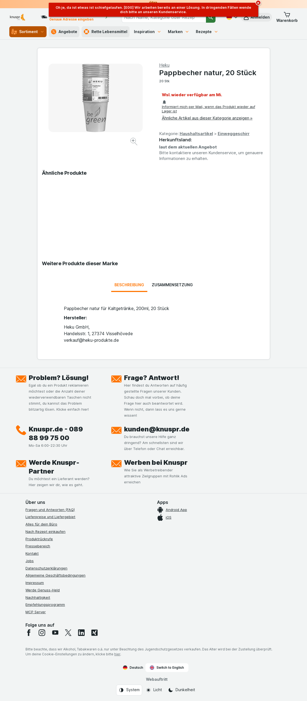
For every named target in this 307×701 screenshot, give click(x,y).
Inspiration (147, 31)
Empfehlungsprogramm (45, 604)
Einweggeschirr (233, 133)
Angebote (64, 31)
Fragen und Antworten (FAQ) (50, 509)
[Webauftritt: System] (129, 690)
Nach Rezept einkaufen (45, 531)
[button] (287, 17)
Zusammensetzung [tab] (172, 284)
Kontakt (32, 553)
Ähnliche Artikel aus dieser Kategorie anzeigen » (207, 118)
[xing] (94, 632)
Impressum (34, 582)
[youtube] (55, 632)
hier (117, 654)
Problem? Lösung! (59, 378)
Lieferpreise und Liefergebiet (50, 517)
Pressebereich (37, 546)
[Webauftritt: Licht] (153, 690)
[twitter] (68, 632)
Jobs (29, 561)
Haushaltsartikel (196, 133)
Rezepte (207, 31)
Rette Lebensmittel (105, 31)
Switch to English (167, 667)
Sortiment (28, 31)
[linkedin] (81, 632)
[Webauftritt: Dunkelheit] (181, 690)
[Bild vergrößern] (134, 142)
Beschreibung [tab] (129, 284)
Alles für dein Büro (41, 524)
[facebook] (28, 632)
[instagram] (42, 632)
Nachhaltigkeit (37, 597)
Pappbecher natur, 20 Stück (207, 72)
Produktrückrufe (39, 539)
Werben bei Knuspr (156, 462)
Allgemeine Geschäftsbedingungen (55, 575)
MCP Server (35, 612)
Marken (178, 31)
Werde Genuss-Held (42, 590)
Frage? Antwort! (151, 378)
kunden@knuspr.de (157, 429)
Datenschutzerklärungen (46, 568)
